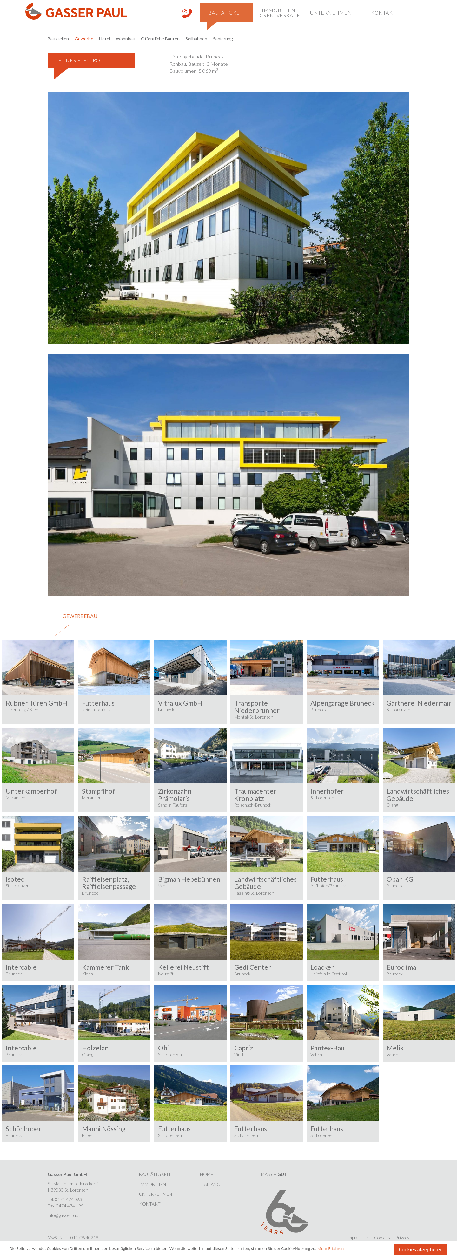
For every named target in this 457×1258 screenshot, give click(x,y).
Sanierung (223, 38)
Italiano (210, 1184)
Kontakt (150, 1204)
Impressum (358, 1237)
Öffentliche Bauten (160, 38)
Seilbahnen (196, 38)
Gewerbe (84, 38)
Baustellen (58, 38)
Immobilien (152, 1184)
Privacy (402, 1237)
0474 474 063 (68, 1199)
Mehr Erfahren (330, 1249)
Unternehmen (155, 1194)
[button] (226, 12)
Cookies (382, 1237)
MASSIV (274, 1174)
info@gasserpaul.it (65, 1215)
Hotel (104, 38)
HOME (206, 1174)
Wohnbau (125, 38)
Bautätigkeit (155, 1174)
